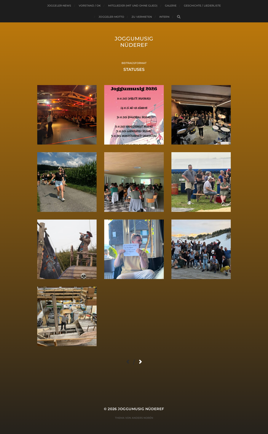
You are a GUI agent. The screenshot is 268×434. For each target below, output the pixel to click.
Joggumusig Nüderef (134, 41)
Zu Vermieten (142, 16)
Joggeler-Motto (111, 16)
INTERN (164, 16)
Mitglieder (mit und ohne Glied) (132, 5)
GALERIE (170, 5)
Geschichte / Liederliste (202, 5)
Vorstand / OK (90, 5)
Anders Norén (142, 417)
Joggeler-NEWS (59, 5)
